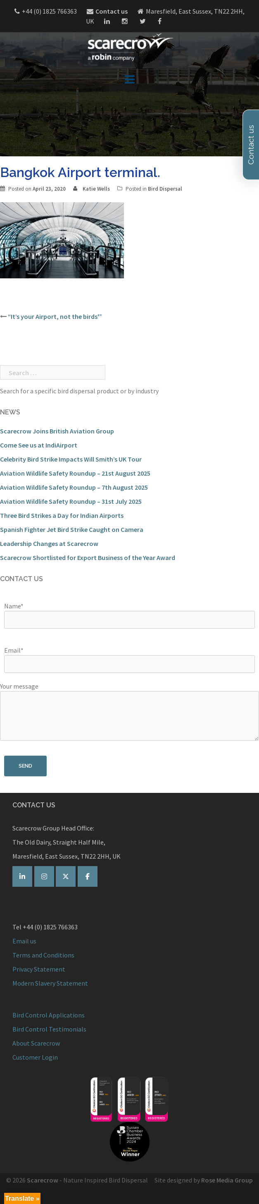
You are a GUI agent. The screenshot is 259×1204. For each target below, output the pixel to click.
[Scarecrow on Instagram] (44, 876)
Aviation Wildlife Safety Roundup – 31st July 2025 (71, 501)
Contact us (111, 11)
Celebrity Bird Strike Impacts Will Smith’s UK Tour (71, 459)
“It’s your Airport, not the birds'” (55, 316)
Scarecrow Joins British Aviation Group (57, 431)
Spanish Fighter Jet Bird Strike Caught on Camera (71, 529)
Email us (24, 941)
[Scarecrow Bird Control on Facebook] (87, 876)
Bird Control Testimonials (49, 1029)
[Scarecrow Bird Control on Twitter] (66, 876)
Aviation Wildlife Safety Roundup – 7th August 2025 (74, 487)
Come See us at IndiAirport (38, 445)
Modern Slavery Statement (50, 983)
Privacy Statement (38, 969)
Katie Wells (96, 188)
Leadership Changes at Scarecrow (49, 543)
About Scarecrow (36, 1043)
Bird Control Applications (49, 1015)
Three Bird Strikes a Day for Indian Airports (62, 515)
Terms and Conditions (43, 955)
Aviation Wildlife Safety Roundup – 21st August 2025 (75, 473)
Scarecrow (42, 1180)
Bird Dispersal (165, 188)
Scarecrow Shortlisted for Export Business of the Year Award (87, 557)
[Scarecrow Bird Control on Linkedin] (22, 876)
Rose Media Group (227, 1180)
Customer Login (35, 1057)
